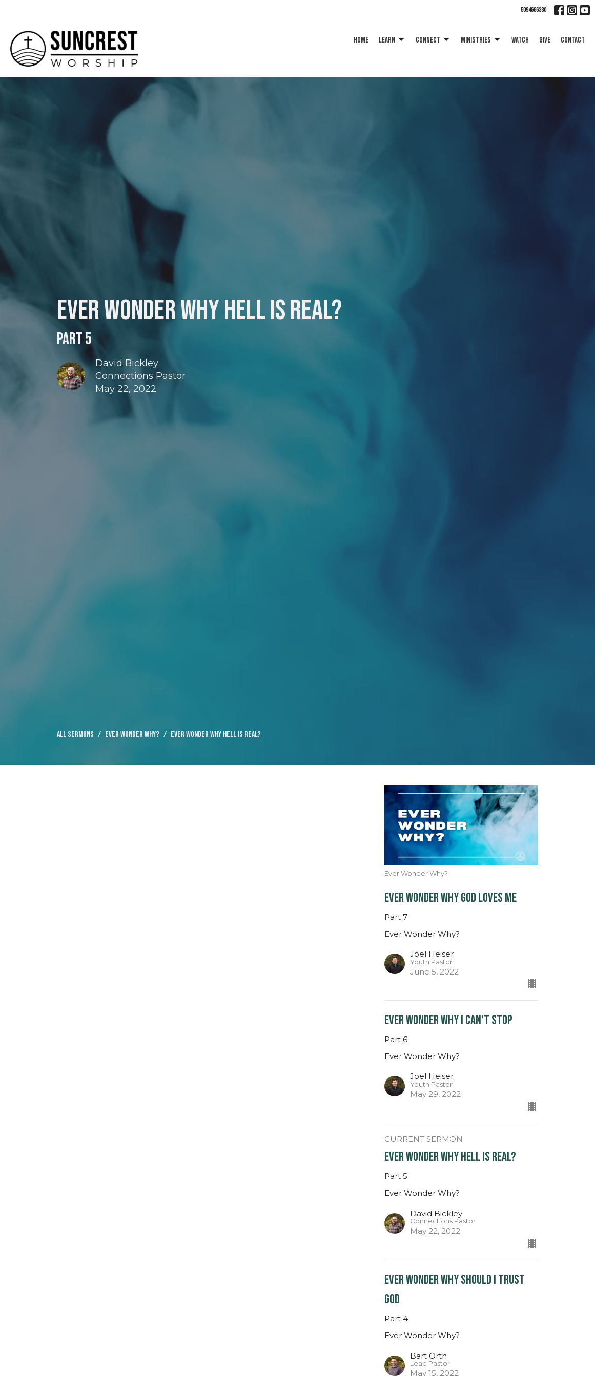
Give (544, 40)
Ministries (481, 40)
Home (361, 40)
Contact (573, 40)
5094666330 (533, 10)
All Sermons (75, 734)
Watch (520, 40)
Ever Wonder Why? (132, 734)
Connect (433, 40)
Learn (392, 40)
